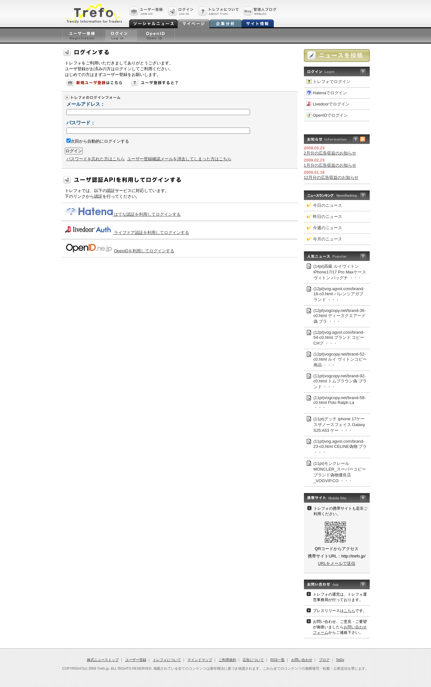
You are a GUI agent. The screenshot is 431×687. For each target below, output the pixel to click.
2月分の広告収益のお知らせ (330, 153)
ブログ (324, 660)
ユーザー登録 (135, 660)
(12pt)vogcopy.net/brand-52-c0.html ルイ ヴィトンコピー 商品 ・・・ (340, 359)
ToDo (340, 660)
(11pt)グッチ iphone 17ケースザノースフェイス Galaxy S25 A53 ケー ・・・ (339, 424)
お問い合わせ (301, 660)
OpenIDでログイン (330, 115)
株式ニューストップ (103, 660)
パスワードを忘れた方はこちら (95, 158)
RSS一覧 (278, 660)
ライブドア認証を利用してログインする (151, 232)
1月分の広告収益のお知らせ (330, 165)
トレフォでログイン (331, 81)
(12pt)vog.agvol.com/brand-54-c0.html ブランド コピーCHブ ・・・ (339, 338)
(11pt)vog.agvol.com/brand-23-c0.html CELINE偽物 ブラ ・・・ (340, 447)
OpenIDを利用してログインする (144, 250)
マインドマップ (199, 660)
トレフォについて (167, 660)
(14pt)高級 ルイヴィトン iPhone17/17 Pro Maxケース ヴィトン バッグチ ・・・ (340, 272)
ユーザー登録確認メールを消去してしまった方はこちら (179, 158)
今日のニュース (327, 205)
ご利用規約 (227, 660)
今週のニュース (327, 227)
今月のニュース (327, 239)
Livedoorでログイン (331, 104)
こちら (349, 610)
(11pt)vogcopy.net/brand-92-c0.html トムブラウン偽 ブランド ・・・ (340, 381)
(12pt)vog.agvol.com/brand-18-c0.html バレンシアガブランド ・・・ (339, 294)
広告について (253, 660)
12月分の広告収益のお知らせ (331, 177)
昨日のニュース (327, 216)
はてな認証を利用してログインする (147, 214)
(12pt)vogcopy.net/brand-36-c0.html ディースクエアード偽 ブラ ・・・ (340, 316)
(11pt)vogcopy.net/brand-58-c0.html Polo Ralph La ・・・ (340, 402)
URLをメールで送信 (336, 563)
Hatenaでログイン (330, 92)
